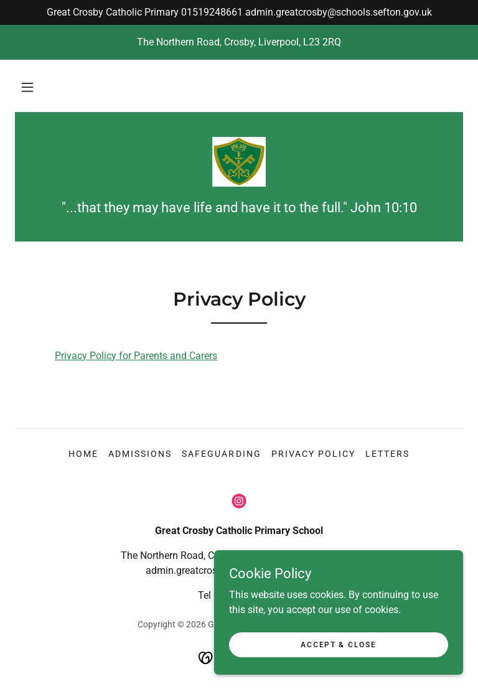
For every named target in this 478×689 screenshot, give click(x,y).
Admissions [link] (140, 454)
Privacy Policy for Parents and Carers (136, 356)
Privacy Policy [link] (313, 454)
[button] (27, 87)
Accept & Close (338, 669)
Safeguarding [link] (221, 454)
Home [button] (83, 454)
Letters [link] (387, 454)
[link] (239, 162)
